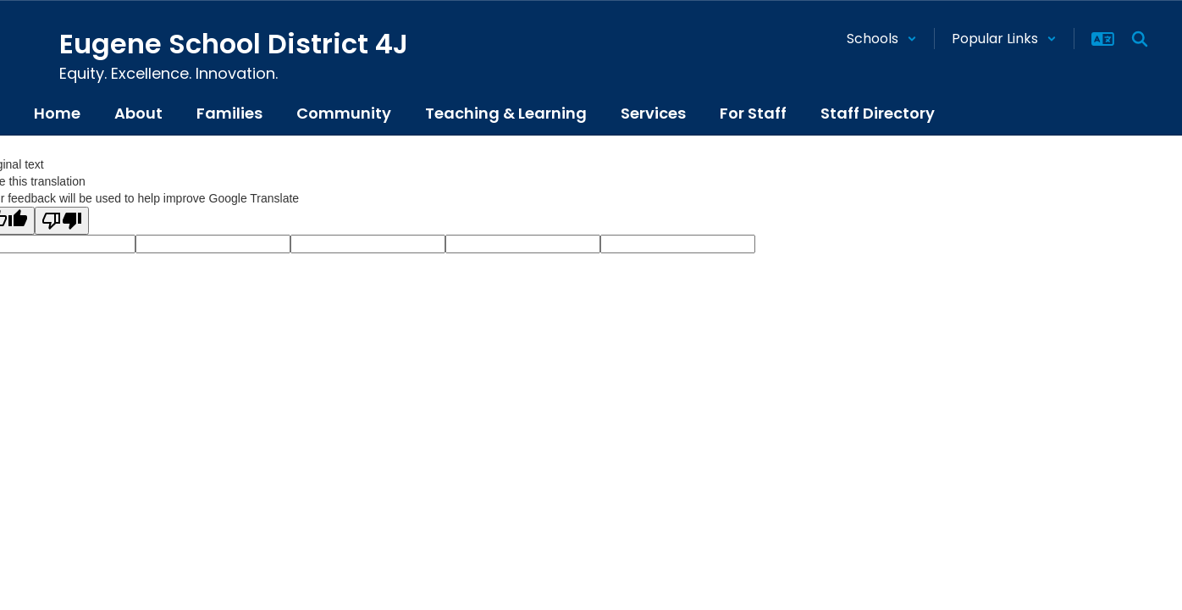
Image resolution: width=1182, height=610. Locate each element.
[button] (882, 38)
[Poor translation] (62, 221)
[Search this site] (1139, 38)
